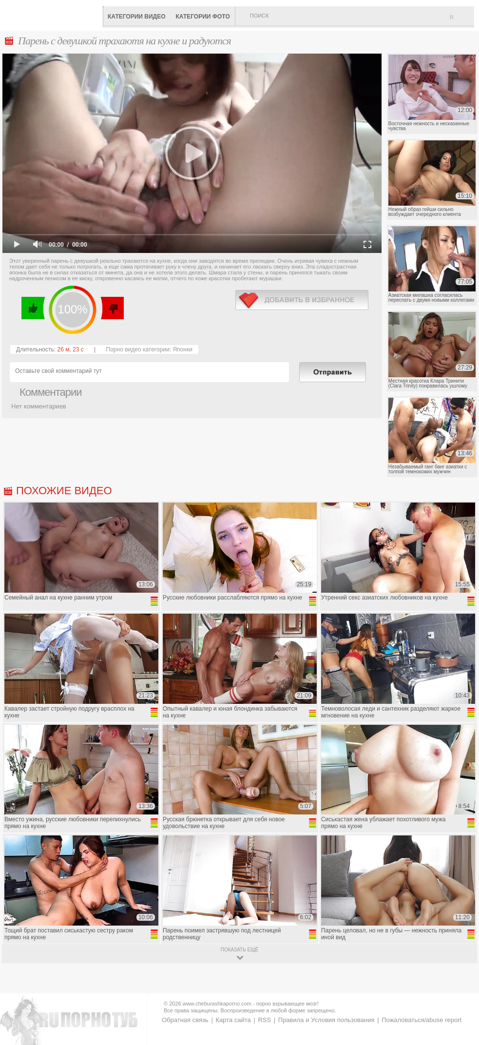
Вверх (460, 980)
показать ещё (239, 949)
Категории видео (136, 16)
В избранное (462, 21)
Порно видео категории (138, 349)
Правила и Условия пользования (326, 1020)
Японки (182, 349)
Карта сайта (232, 1020)
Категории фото (202, 16)
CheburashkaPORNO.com (53, 14)
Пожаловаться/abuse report (421, 1020)
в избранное (301, 300)
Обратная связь (185, 1020)
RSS (264, 1020)
